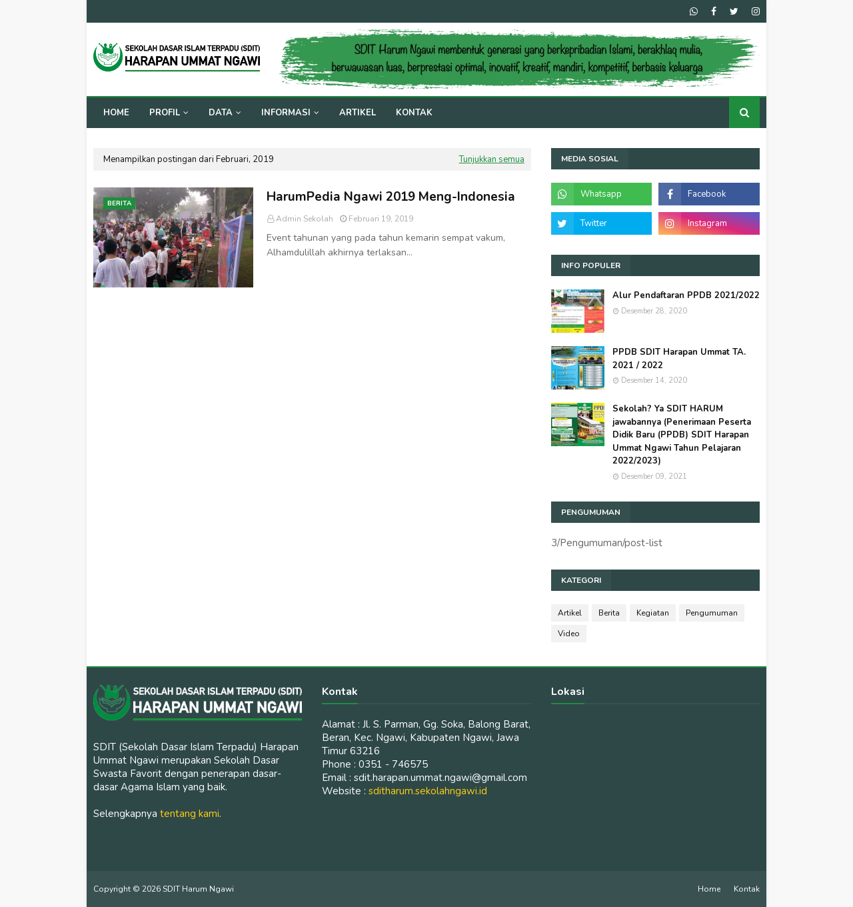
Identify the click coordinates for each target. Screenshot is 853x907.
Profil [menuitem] (164, 113)
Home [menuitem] (116, 113)
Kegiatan (652, 613)
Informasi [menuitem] (286, 113)
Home (709, 889)
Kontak (747, 889)
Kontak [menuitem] (414, 113)
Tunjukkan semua (491, 159)
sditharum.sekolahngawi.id (428, 791)
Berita (609, 613)
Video (569, 633)
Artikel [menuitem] (357, 113)
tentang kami (189, 813)
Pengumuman (712, 613)
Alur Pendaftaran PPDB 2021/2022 (686, 295)
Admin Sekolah (304, 218)
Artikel (570, 613)
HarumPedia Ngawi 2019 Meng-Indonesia (391, 196)
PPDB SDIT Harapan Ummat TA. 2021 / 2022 (679, 358)
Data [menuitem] (221, 113)
